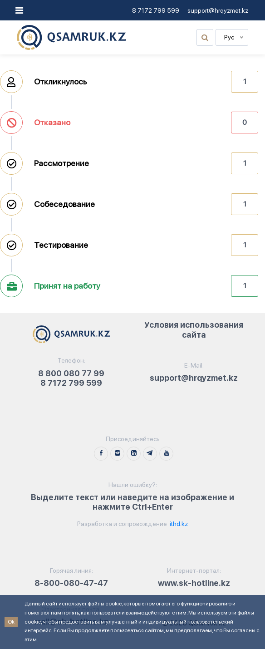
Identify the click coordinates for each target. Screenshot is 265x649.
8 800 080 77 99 (71, 373)
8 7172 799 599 (155, 10)
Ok (11, 622)
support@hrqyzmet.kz (217, 10)
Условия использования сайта (193, 329)
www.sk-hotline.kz (194, 583)
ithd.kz (178, 523)
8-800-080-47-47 (71, 583)
